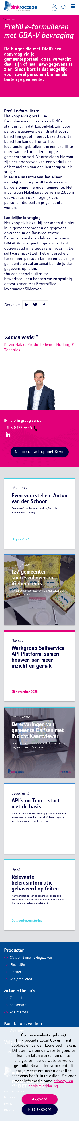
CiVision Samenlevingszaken (28, 958)
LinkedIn (7, 435)
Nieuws (10, 20)
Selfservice (15, 1005)
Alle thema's (16, 1012)
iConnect (13, 972)
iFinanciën (14, 965)
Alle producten (18, 979)
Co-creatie (14, 998)
